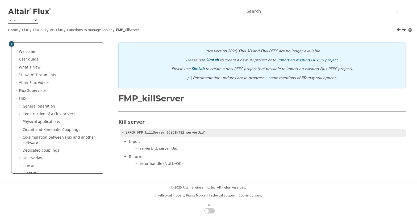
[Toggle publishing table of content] (11, 44)
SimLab (212, 60)
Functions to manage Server (89, 30)
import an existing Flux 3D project (307, 60)
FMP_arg (41, 87)
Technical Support (222, 195)
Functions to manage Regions (56, 160)
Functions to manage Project (55, 119)
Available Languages (48, 56)
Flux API (39, 30)
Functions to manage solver (54, 168)
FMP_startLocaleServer (54, 95)
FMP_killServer (127, 30)
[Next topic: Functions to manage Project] (404, 30)
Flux (25, 30)
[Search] (394, 12)
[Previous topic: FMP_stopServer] (399, 30)
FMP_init (41, 80)
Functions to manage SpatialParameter (64, 139)
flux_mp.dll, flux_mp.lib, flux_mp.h (60, 64)
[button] (24, 48)
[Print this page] (411, 30)
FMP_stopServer (48, 103)
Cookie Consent (250, 195)
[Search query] (322, 11)
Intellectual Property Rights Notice (180, 195)
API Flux (56, 30)
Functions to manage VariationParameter (49, 129)
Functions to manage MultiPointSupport (49, 150)
